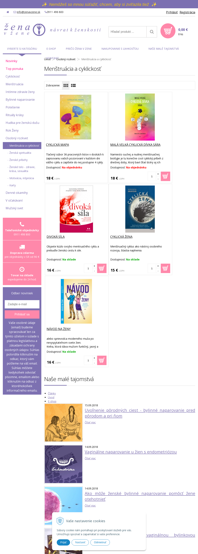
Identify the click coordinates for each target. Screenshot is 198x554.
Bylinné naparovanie (20, 99)
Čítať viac (90, 330)
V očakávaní (14, 200)
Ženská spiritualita (20, 152)
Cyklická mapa (57, 145)
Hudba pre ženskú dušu (22, 123)
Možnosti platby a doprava (156, 518)
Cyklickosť (13, 76)
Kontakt (52, 58)
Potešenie (13, 107)
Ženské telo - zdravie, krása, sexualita (22, 169)
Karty (12, 185)
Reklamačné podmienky (154, 522)
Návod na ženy (109, 237)
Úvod (51, 305)
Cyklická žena (57, 237)
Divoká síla (156, 145)
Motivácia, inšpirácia (21, 178)
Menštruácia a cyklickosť (24, 145)
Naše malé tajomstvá (163, 48)
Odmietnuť (100, 542)
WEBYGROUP (147, 541)
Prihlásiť (172, 12)
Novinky (11, 61)
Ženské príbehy (18, 160)
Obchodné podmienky (153, 508)
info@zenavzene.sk (28, 12)
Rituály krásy (15, 115)
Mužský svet (14, 208)
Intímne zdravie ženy (20, 92)
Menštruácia (14, 84)
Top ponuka (14, 69)
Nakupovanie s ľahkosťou (120, 48)
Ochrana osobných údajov (156, 513)
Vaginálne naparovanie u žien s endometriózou (131, 359)
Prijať (63, 542)
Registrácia (187, 12)
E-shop (52, 309)
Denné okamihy (17, 193)
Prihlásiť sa (21, 314)
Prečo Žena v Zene (79, 48)
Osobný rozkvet (17, 138)
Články (52, 301)
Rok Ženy (12, 130)
